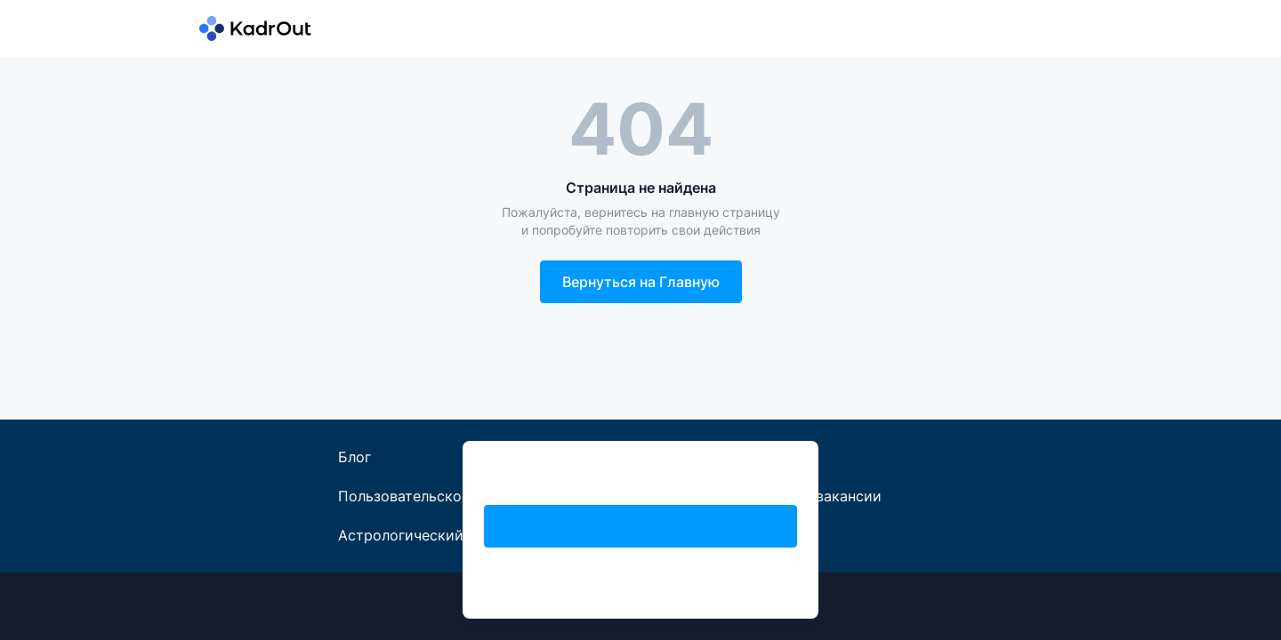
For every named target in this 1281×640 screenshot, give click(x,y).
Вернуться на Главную (641, 282)
